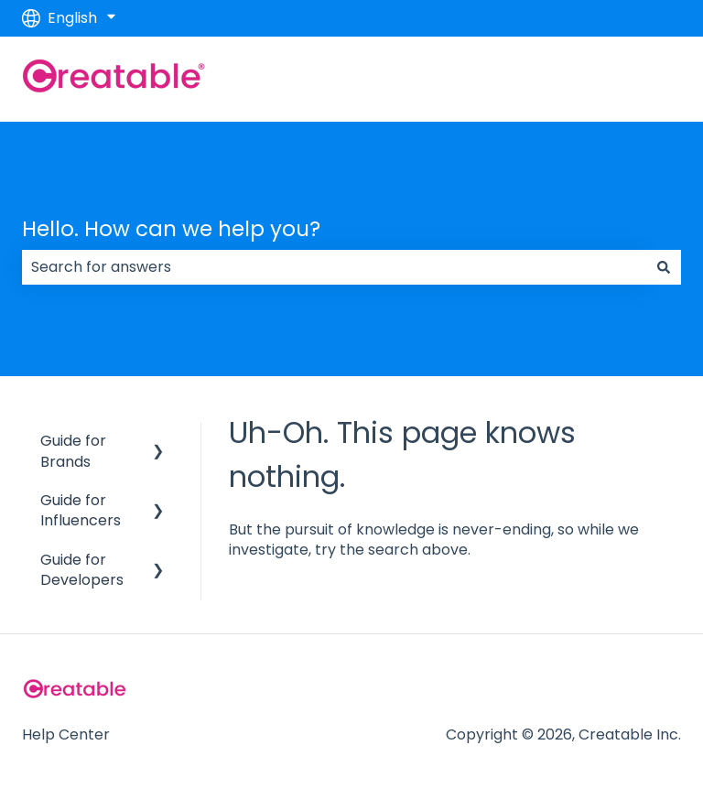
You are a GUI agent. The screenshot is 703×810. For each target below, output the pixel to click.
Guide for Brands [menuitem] (73, 450)
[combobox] (334, 267)
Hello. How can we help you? (171, 228)
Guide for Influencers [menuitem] (80, 510)
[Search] (663, 267)
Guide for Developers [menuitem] (82, 569)
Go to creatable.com (587, 78)
